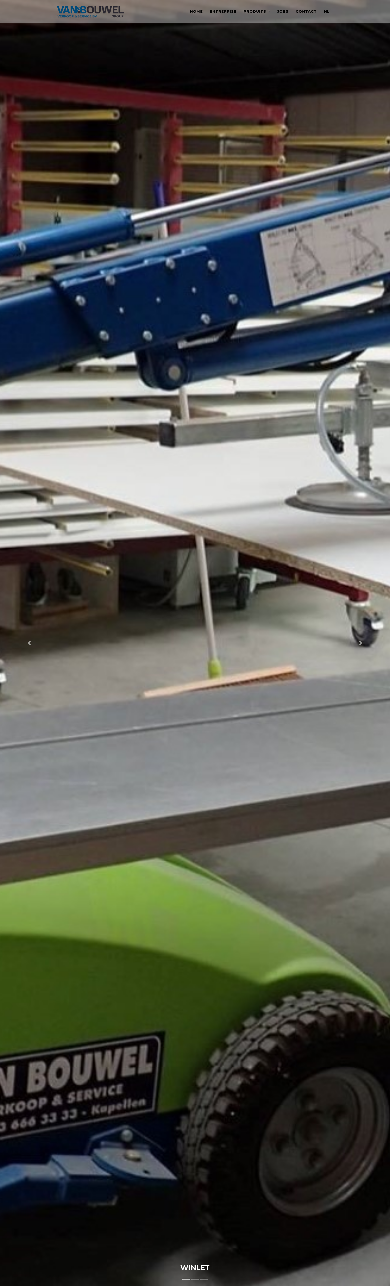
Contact (306, 14)
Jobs (283, 14)
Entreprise (223, 14)
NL (327, 14)
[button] (29, 643)
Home (196, 14)
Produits (255, 14)
